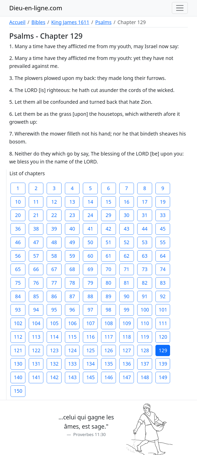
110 (145, 323)
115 (72, 336)
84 (18, 296)
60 (90, 255)
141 (36, 377)
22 (54, 215)
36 (18, 228)
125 (90, 350)
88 (90, 296)
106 (72, 323)
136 (127, 363)
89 (108, 296)
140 (18, 377)
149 (163, 377)
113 (36, 336)
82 (144, 282)
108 (108, 323)
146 (108, 377)
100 (145, 309)
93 (18, 309)
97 (90, 309)
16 (126, 201)
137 (145, 363)
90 (126, 296)
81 (126, 282)
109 (127, 323)
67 (54, 269)
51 (108, 242)
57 (36, 255)
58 (54, 255)
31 (144, 215)
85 (36, 296)
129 (163, 350)
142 (54, 377)
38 (36, 228)
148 (145, 377)
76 (36, 282)
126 (108, 350)
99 (126, 309)
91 (144, 296)
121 (18, 350)
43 (126, 228)
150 (18, 390)
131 (36, 363)
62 (126, 255)
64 (163, 255)
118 (127, 336)
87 (72, 296)
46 (18, 242)
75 (18, 282)
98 (108, 309)
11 (36, 201)
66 (36, 269)
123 (54, 350)
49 (72, 242)
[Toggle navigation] (180, 8)
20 (18, 215)
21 (36, 215)
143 (72, 377)
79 (90, 282)
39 (54, 228)
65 (18, 269)
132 (54, 363)
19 (163, 201)
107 (90, 323)
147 (127, 377)
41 (90, 228)
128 (145, 350)
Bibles (38, 22)
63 (144, 255)
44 (144, 228)
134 (90, 363)
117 (108, 336)
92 (163, 296)
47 (36, 242)
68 (72, 269)
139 (163, 363)
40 (72, 228)
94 (36, 309)
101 (163, 309)
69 (90, 269)
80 (108, 282)
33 (163, 215)
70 (108, 269)
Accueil (17, 22)
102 (18, 323)
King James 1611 (70, 22)
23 (72, 215)
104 (36, 323)
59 (72, 255)
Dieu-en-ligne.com (35, 8)
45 (163, 228)
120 (163, 336)
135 (108, 363)
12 (54, 201)
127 (127, 350)
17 (144, 201)
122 (36, 350)
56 (18, 255)
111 (163, 323)
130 (18, 363)
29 (108, 215)
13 (72, 201)
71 (126, 269)
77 (54, 282)
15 (108, 201)
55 (163, 242)
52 (126, 242)
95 (54, 309)
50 (90, 242)
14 (90, 201)
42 (108, 228)
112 (18, 336)
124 (72, 350)
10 (18, 201)
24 (90, 215)
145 (90, 377)
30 (126, 215)
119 (145, 336)
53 (144, 242)
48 (54, 242)
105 (54, 323)
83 (163, 282)
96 (72, 309)
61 (108, 255)
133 (72, 363)
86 (54, 296)
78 (72, 282)
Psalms (103, 22)
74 (163, 269)
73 (144, 269)
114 (54, 336)
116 (90, 336)
